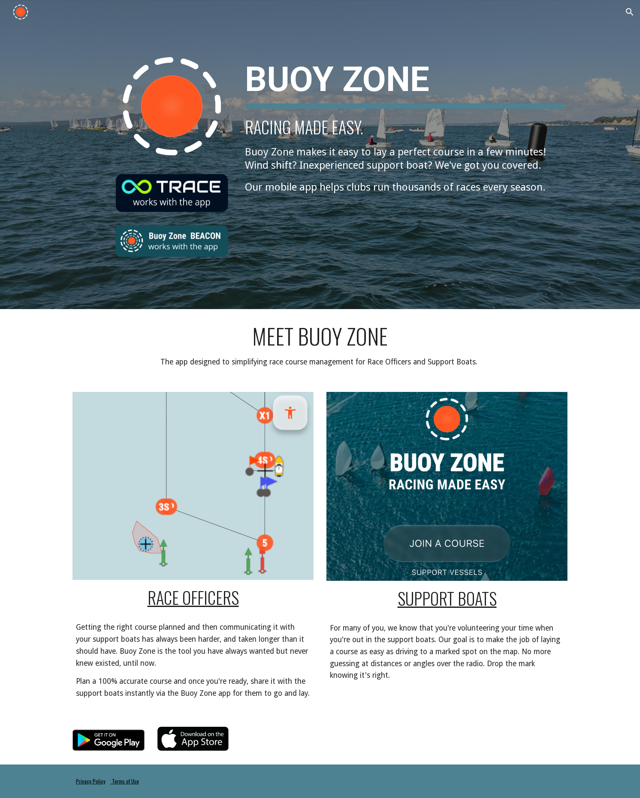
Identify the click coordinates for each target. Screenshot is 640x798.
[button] (629, 12)
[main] (405, 124)
